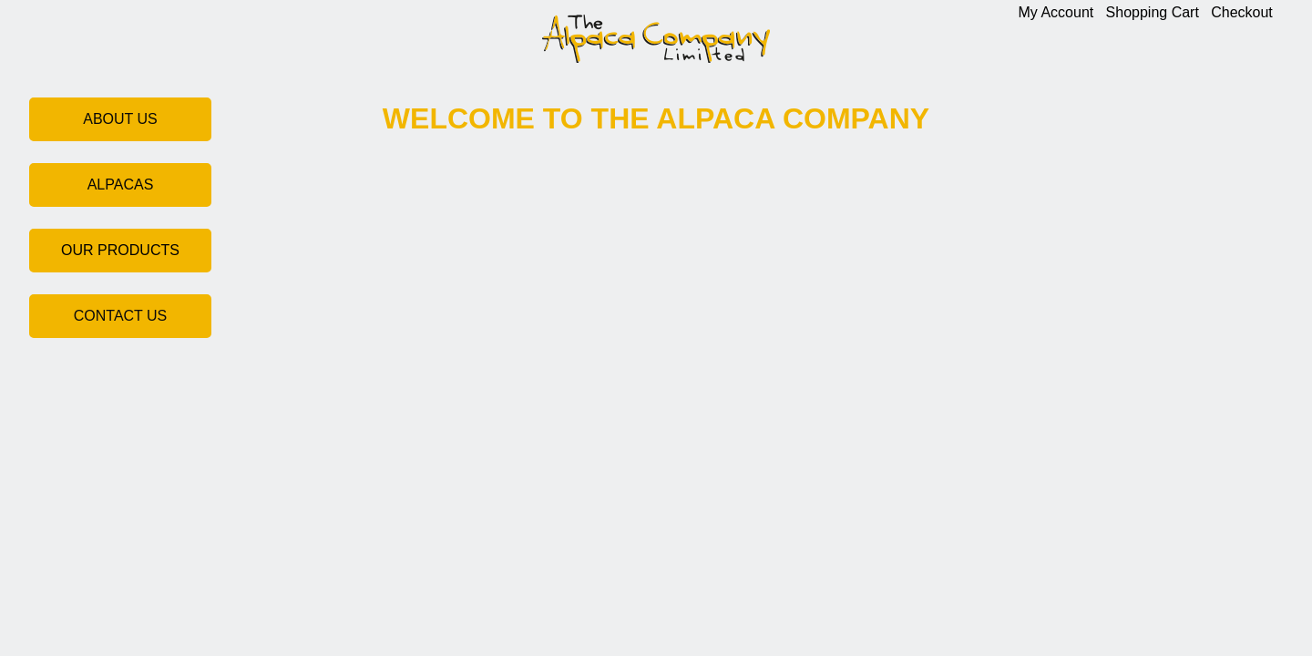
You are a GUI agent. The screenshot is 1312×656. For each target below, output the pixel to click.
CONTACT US (121, 315)
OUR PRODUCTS (120, 250)
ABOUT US (120, 119)
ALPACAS (120, 184)
